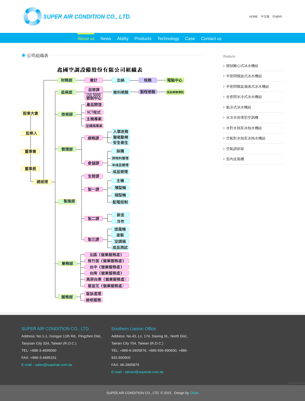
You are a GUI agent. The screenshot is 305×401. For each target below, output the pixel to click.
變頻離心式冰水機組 (242, 66)
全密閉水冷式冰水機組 (244, 97)
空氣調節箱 (235, 149)
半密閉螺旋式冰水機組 (244, 76)
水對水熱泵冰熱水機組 (244, 128)
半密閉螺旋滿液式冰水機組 (247, 86)
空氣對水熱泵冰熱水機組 (245, 138)
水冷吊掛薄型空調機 (242, 117)
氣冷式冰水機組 (238, 107)
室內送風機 (235, 159)
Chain (194, 393)
